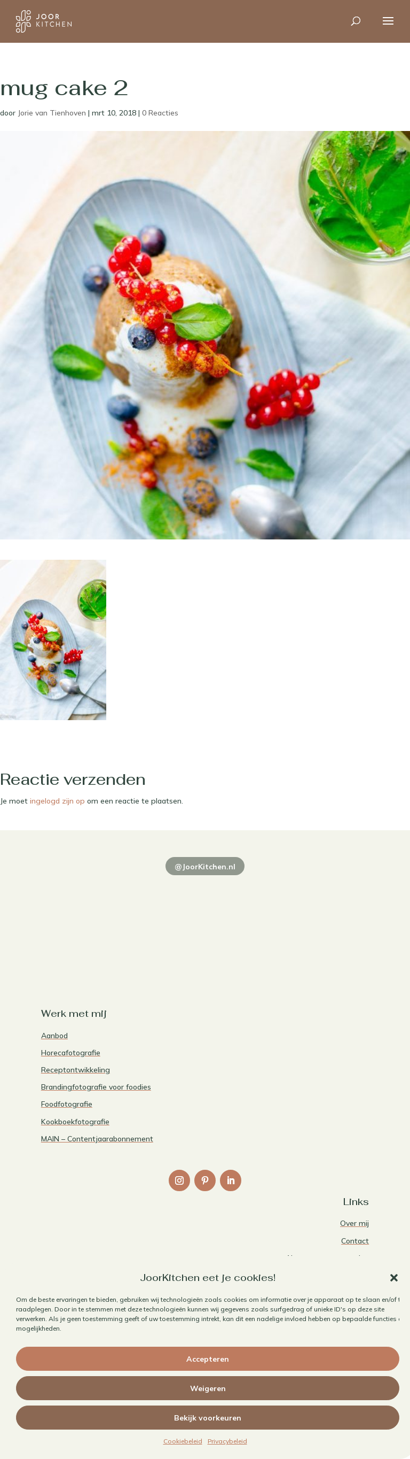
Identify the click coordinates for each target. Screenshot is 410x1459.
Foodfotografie (66, 1104)
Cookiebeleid (182, 1441)
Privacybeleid (227, 1441)
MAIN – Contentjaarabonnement (97, 1139)
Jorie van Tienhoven (52, 113)
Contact (355, 1241)
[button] (394, 1277)
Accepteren (207, 1359)
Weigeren (208, 1388)
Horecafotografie (70, 1052)
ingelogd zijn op (57, 801)
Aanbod (54, 1035)
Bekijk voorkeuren (207, 1418)
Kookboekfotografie (75, 1121)
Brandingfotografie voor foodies (96, 1087)
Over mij (354, 1223)
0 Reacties (160, 113)
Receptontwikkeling (75, 1070)
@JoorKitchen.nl (205, 866)
